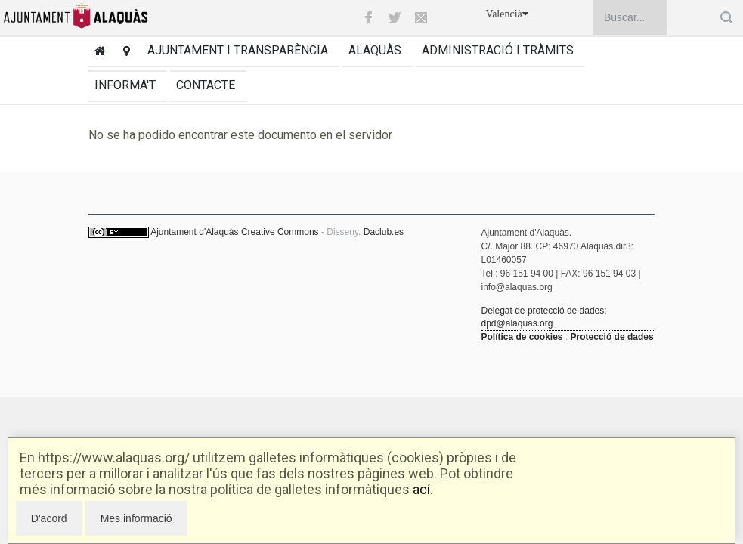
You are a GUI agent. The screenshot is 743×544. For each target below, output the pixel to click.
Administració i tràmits (498, 50)
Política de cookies (522, 337)
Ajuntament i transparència (237, 50)
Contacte (205, 85)
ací (421, 489)
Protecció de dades (612, 337)
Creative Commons (280, 232)
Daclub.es (384, 232)
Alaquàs (374, 50)
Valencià (507, 14)
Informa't (125, 85)
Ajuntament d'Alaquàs (194, 232)
